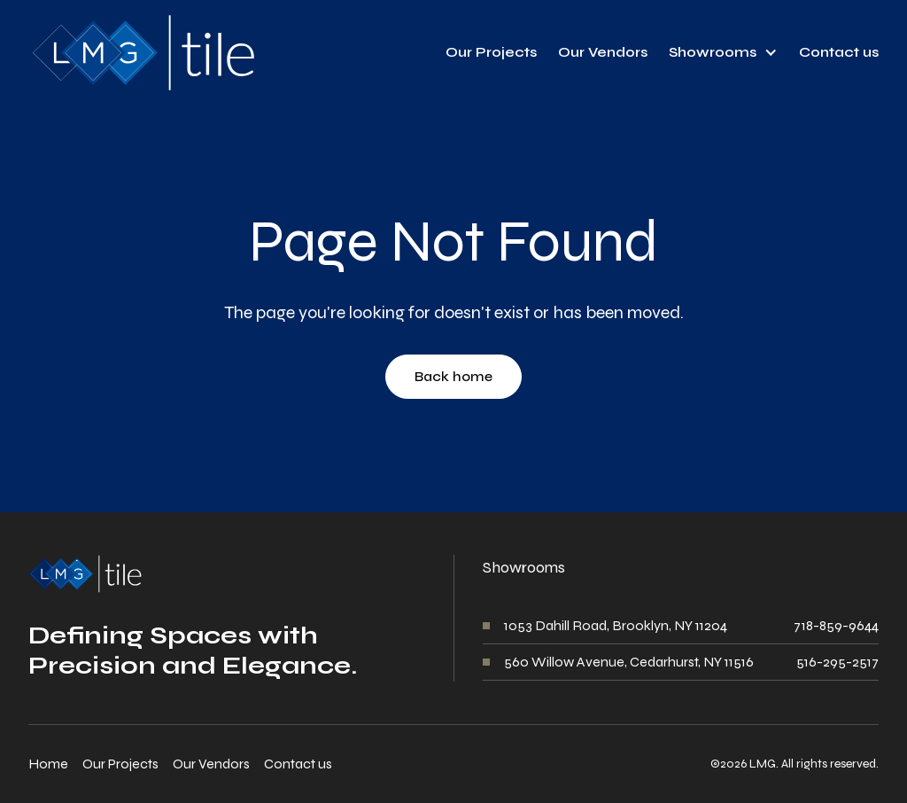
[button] (723, 52)
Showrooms (712, 51)
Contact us (839, 51)
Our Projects (491, 51)
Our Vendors (602, 51)
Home (48, 763)
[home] (141, 52)
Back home (453, 376)
